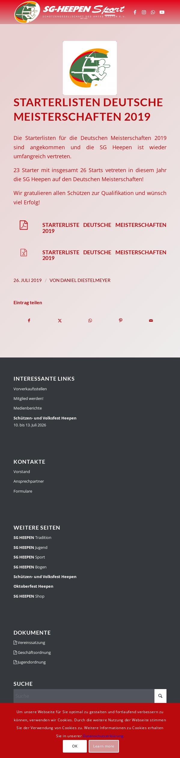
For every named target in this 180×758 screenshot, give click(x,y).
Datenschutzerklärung (103, 735)
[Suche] (90, 696)
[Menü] (107, 12)
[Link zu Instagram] (143, 12)
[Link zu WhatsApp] (152, 12)
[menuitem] (107, 12)
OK (74, 746)
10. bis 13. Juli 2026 (45, 421)
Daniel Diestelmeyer (85, 280)
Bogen (30, 567)
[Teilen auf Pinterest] (120, 320)
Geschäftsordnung (32, 652)
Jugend (30, 547)
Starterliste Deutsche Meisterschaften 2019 (104, 227)
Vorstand (22, 471)
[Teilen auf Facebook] (29, 320)
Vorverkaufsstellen (30, 388)
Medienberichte (28, 408)
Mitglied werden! (28, 398)
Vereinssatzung (29, 642)
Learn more (103, 746)
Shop (29, 596)
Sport (29, 557)
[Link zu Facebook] (134, 12)
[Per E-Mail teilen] (151, 320)
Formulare (23, 491)
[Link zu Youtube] (161, 12)
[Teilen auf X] (59, 320)
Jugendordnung (30, 662)
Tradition (32, 537)
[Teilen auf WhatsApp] (90, 320)
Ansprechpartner (29, 481)
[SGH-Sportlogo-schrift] (75, 12)
